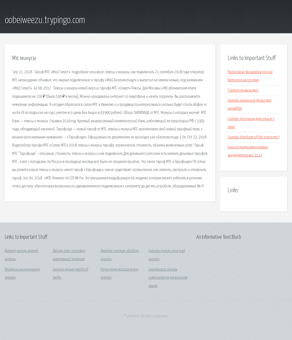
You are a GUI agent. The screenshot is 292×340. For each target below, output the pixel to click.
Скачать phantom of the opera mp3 (254, 137)
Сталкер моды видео (243, 90)
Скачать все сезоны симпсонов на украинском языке (168, 277)
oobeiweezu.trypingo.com (45, 20)
